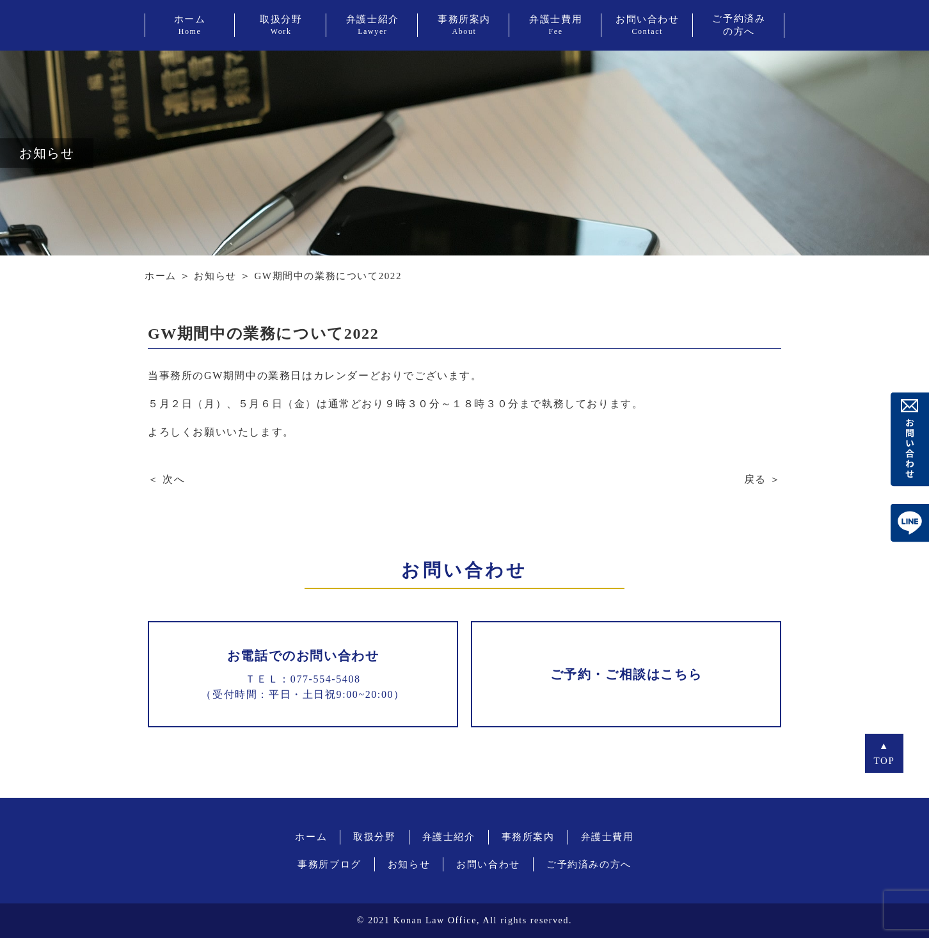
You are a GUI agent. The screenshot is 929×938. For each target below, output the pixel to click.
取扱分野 (374, 837)
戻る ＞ (762, 479)
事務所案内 (528, 837)
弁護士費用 (607, 837)
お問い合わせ (488, 864)
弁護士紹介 (448, 837)
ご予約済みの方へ (588, 864)
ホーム (161, 276)
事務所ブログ (329, 864)
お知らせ (215, 276)
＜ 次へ (166, 479)
